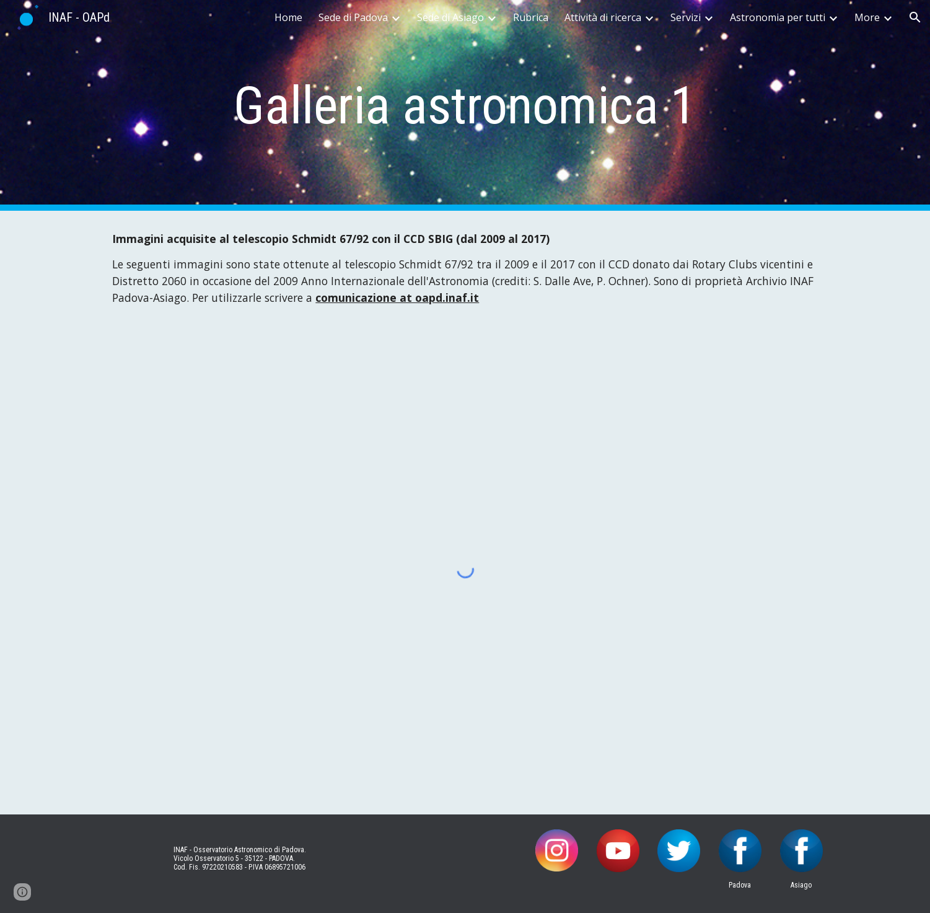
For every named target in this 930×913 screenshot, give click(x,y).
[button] (915, 17)
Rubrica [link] (530, 17)
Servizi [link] (685, 17)
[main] (465, 105)
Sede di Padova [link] (353, 17)
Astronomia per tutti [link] (777, 17)
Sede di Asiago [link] (450, 17)
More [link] (867, 17)
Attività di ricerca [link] (602, 17)
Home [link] (288, 17)
